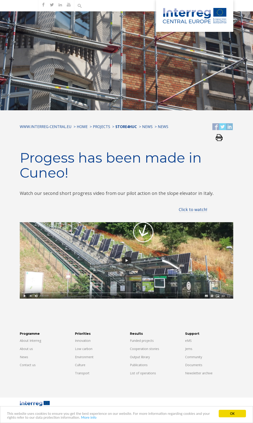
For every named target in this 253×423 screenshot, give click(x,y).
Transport (82, 373)
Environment (84, 357)
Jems (188, 349)
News (147, 126)
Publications (139, 365)
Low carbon (83, 349)
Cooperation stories (144, 349)
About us (26, 349)
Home (82, 126)
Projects (101, 126)
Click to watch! (193, 209)
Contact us (28, 365)
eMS (188, 340)
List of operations (143, 373)
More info (89, 417)
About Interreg (30, 340)
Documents (193, 365)
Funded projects (142, 340)
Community (193, 357)
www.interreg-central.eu (46, 126)
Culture (80, 365)
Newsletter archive (199, 373)
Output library (140, 357)
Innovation (83, 340)
